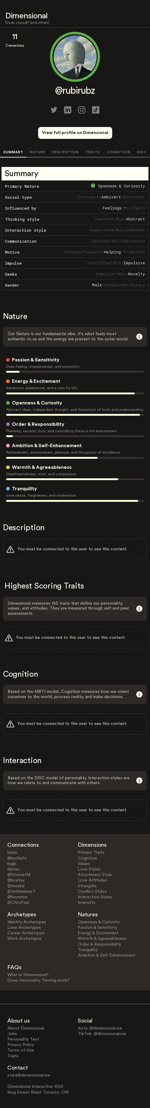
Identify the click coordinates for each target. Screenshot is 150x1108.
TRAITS (92, 152)
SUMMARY (13, 152)
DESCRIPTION (65, 152)
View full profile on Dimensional (75, 133)
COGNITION (118, 152)
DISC (142, 152)
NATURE (37, 152)
